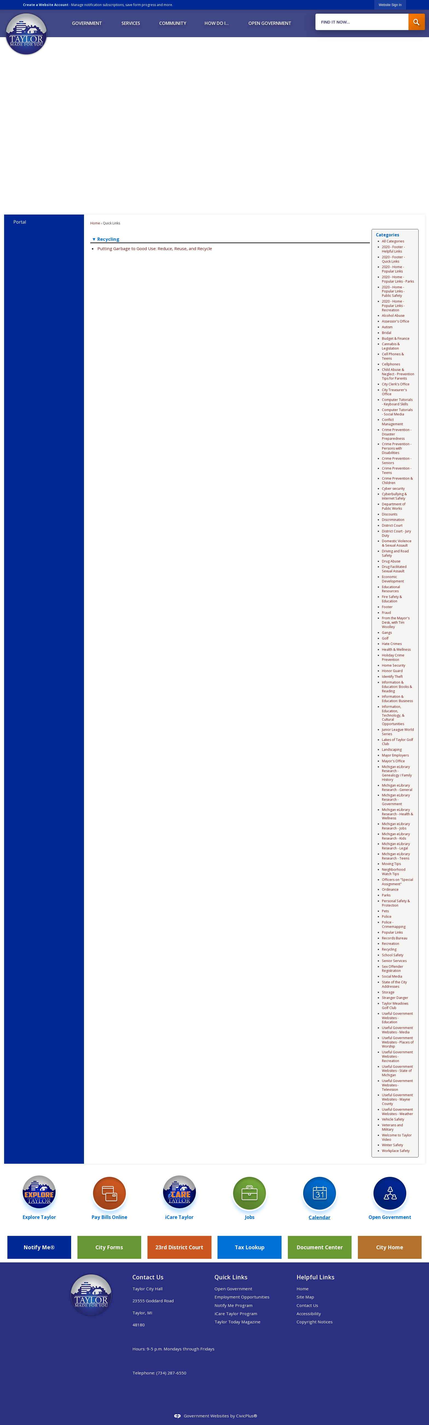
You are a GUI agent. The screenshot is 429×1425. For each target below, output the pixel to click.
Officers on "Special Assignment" (397, 881)
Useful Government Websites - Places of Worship (398, 1042)
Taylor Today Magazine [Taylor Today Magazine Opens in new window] (237, 1321)
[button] (416, 22)
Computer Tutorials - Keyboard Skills (397, 401)
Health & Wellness (396, 649)
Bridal (386, 332)
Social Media (392, 976)
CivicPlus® (246, 1415)
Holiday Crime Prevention (393, 657)
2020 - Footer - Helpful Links (393, 249)
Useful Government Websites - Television (397, 1085)
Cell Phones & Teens (393, 356)
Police (387, 916)
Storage (388, 992)
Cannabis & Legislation (391, 346)
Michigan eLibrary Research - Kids (396, 836)
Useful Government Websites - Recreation (397, 1056)
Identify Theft (392, 676)
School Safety (392, 955)
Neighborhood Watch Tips (393, 871)
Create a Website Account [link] (45, 4)
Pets (385, 911)
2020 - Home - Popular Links (393, 269)
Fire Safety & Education (392, 598)
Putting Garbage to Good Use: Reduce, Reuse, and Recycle (154, 248)
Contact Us (307, 1305)
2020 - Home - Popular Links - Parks (398, 279)
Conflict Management (392, 421)
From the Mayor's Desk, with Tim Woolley (396, 622)
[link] (390, 5)
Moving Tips (391, 863)
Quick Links (231, 1277)
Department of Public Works (393, 506)
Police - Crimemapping (393, 924)
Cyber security (393, 488)
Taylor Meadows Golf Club (395, 1005)
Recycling (389, 949)
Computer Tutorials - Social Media (397, 412)
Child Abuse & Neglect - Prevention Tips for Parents (398, 374)
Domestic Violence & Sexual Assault (396, 543)
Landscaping (392, 749)
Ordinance (390, 889)
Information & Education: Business (397, 698)
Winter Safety (392, 1145)
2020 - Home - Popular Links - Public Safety (393, 291)
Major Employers (395, 755)
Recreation (390, 943)
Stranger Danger (395, 997)
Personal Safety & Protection (396, 903)
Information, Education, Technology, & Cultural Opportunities (393, 715)
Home (95, 223)
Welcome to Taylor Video (397, 1137)
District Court (392, 525)
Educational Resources (391, 589)
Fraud (386, 612)
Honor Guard (392, 670)
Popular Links (392, 932)
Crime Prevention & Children (397, 480)
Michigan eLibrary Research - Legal (396, 846)
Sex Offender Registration (392, 968)
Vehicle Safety (393, 1119)
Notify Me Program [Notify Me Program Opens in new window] (234, 1305)
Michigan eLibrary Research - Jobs (396, 826)
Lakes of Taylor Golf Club (397, 741)
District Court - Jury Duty (396, 533)
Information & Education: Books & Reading (397, 686)
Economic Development (393, 579)
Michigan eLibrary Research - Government (396, 799)
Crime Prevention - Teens (396, 470)
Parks (386, 895)
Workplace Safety (396, 1150)
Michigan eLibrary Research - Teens (396, 856)
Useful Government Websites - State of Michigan (397, 1071)
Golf (385, 638)
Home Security (393, 665)
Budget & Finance (396, 338)
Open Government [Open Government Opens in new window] (233, 1288)
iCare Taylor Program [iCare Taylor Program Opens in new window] (236, 1313)
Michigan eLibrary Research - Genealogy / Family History (397, 773)
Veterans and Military (392, 1127)
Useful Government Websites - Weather (397, 1111)
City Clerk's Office (396, 384)
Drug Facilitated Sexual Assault (394, 568)
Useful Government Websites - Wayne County (397, 1099)
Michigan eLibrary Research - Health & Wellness (397, 814)
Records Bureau (394, 938)
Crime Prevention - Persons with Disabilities (396, 448)
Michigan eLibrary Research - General (397, 787)
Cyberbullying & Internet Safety (394, 496)
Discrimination (393, 519)
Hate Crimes (392, 643)
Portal (19, 222)
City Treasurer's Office (394, 392)
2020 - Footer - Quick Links (393, 259)
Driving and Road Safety (395, 553)
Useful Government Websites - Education (397, 1018)
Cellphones (391, 364)
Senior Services (394, 960)
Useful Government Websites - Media (397, 1029)
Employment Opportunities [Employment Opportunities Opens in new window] (242, 1297)
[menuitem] (87, 21)
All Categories (393, 241)
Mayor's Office (393, 761)
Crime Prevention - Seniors (396, 460)
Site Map (305, 1297)
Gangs (387, 632)
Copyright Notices (315, 1321)
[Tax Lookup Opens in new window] (249, 1247)
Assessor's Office (395, 321)
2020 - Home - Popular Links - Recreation (393, 305)
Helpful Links (315, 1277)
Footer (387, 607)
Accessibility (309, 1313)
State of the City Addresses (394, 984)
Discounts (389, 514)
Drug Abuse (391, 561)
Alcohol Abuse (393, 315)
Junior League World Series (398, 731)
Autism (387, 327)
